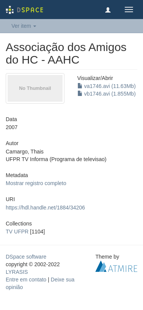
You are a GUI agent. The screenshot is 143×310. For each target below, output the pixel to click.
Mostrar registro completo (36, 183)
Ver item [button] (23, 26)
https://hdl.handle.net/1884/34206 (45, 208)
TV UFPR (17, 232)
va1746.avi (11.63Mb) (106, 86)
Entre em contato (26, 279)
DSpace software (26, 257)
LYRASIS (17, 272)
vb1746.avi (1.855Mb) (106, 94)
